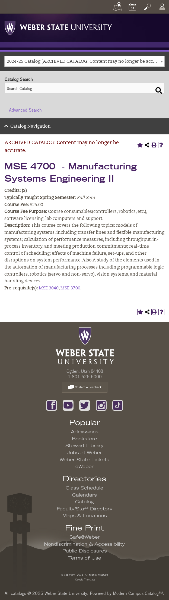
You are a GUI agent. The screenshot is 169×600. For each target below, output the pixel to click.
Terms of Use (84, 558)
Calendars (84, 495)
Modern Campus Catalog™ (138, 593)
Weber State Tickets (84, 460)
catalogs (18, 593)
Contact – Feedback (85, 387)
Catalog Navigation (30, 126)
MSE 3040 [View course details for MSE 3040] (49, 288)
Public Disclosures (84, 551)
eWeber (84, 467)
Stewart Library (84, 446)
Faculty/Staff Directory (85, 509)
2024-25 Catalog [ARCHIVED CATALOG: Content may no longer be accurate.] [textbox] (85, 61)
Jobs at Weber (84, 453)
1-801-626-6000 (85, 376)
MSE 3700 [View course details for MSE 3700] (70, 288)
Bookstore (84, 439)
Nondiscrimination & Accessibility (84, 544)
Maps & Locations (84, 516)
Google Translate (84, 579)
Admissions (84, 432)
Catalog (84, 502)
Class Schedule (84, 488)
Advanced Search (25, 110)
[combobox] (84, 61)
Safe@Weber (84, 537)
